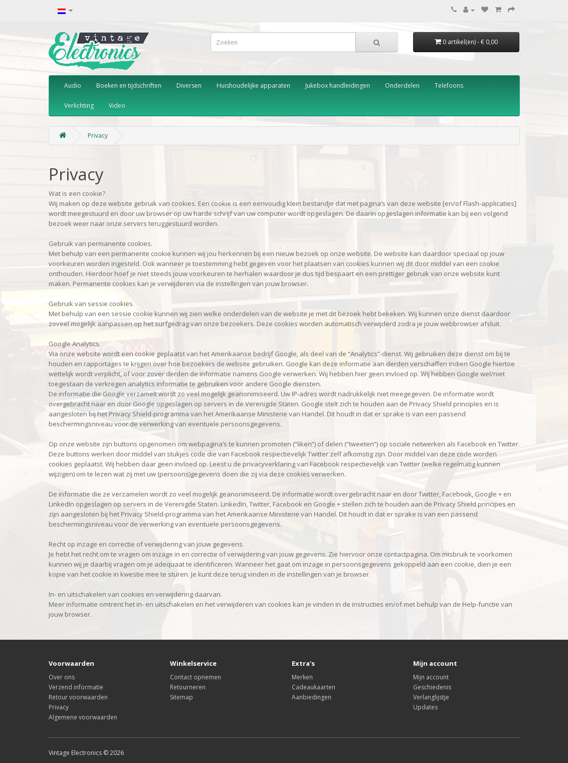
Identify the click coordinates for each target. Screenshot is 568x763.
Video (117, 105)
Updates (425, 707)
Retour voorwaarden (78, 697)
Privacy (98, 135)
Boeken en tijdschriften (128, 85)
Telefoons (449, 85)
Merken (302, 677)
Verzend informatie (76, 687)
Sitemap (181, 697)
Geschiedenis (432, 687)
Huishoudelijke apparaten (253, 85)
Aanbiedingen (311, 697)
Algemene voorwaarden (83, 717)
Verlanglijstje (431, 697)
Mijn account (431, 677)
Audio (72, 85)
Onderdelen (402, 85)
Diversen (189, 85)
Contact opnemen (195, 677)
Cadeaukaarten (313, 687)
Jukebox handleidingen (337, 85)
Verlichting (79, 105)
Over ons (62, 677)
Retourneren (188, 687)
